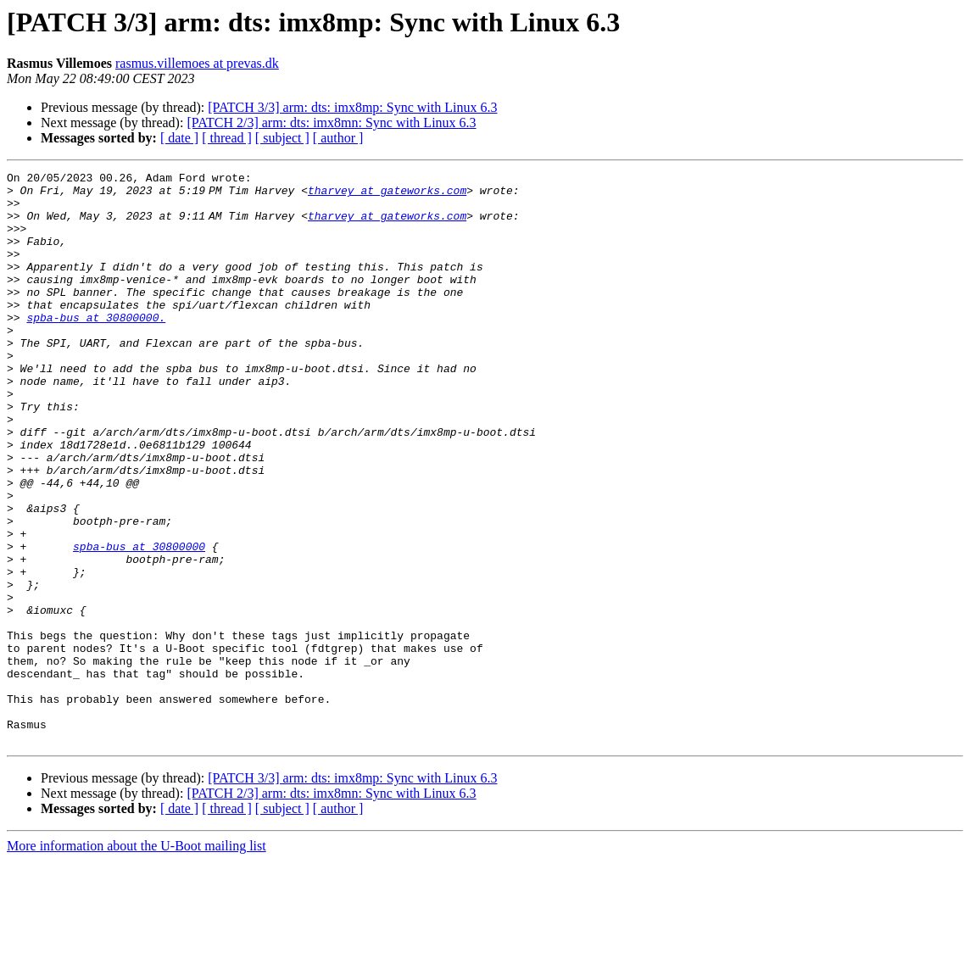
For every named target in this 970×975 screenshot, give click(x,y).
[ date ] (179, 138)
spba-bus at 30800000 (139, 622)
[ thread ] (227, 138)
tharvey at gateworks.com (390, 195)
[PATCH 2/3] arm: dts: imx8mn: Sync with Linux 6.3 (331, 122)
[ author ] (338, 138)
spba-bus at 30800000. (95, 347)
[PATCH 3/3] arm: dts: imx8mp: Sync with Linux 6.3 (352, 107)
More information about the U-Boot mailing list (136, 960)
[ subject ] (282, 138)
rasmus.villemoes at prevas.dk (197, 63)
